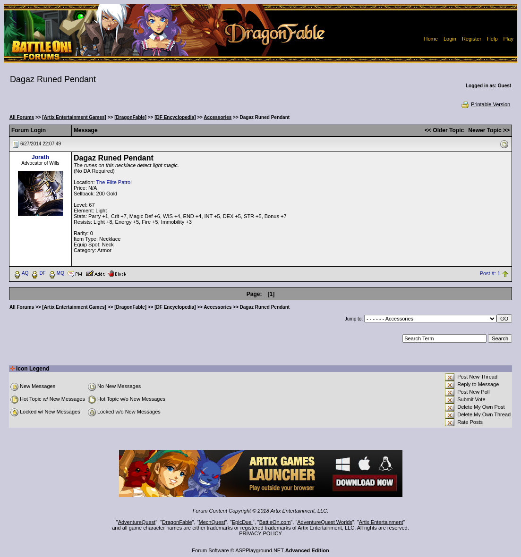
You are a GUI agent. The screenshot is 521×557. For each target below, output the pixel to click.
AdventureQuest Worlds (324, 522)
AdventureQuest (137, 522)
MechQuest (212, 522)
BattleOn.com (275, 522)
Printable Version (485, 104)
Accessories (217, 117)
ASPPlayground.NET (259, 550)
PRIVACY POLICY (260, 533)
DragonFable (177, 522)
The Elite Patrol (113, 182)
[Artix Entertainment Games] (74, 117)
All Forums (21, 117)
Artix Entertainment (381, 522)
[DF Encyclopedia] (175, 117)
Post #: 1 (490, 273)
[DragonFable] (130, 117)
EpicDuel (242, 522)
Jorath (40, 157)
